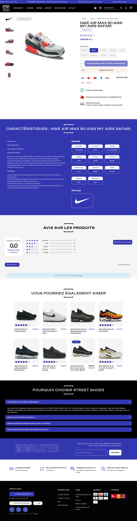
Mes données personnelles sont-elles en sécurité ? (28, 429)
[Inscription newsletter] (100, 8)
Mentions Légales (80, 504)
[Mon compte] (126, 8)
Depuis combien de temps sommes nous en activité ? (29, 423)
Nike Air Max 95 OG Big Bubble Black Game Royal (78, 331)
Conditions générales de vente (83, 496)
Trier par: (121, 265)
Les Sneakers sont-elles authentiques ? (23, 402)
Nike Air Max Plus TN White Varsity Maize (107, 368)
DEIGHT (36, 513)
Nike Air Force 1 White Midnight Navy (49, 331)
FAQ (59, 502)
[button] (21, 494)
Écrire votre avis (122, 242)
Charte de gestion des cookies (82, 508)
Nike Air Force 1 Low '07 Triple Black (49, 368)
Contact (78, 500)
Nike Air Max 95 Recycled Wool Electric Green (77, 368)
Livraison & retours (64, 498)
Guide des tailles (122, 77)
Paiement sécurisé (63, 494)
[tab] (68, 402)
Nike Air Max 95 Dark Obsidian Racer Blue (21, 368)
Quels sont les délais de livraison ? (21, 417)
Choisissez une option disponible (106, 63)
